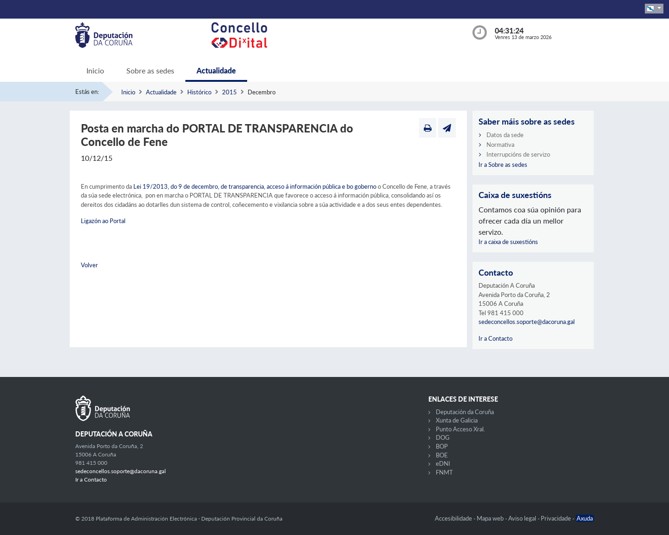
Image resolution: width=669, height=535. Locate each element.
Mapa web (491, 518)
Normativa (500, 144)
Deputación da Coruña (465, 412)
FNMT (444, 472)
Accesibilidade (454, 518)
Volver (89, 265)
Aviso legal (523, 518)
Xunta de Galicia (457, 420)
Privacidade (556, 518)
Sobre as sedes (150, 70)
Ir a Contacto (495, 338)
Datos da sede (505, 135)
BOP (442, 446)
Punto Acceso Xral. (460, 429)
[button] (654, 8)
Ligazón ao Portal (103, 221)
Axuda (585, 518)
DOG (443, 437)
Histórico (199, 92)
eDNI (443, 463)
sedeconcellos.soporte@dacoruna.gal (527, 321)
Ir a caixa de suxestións (508, 241)
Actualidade (216, 70)
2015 (229, 92)
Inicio (95, 70)
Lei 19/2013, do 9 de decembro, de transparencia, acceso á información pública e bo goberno (254, 186)
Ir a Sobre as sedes (503, 164)
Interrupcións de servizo (518, 154)
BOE (442, 455)
